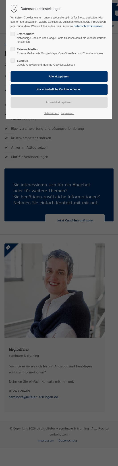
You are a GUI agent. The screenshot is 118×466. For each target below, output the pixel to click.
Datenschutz (51, 113)
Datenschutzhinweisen (88, 26)
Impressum (67, 113)
